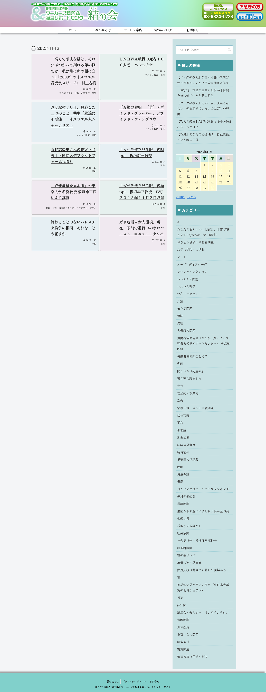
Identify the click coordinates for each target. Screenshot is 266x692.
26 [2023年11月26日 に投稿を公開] (180, 187)
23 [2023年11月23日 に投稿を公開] (212, 182)
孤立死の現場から (189, 378)
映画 (180, 467)
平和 (180, 422)
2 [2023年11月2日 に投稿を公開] (212, 165)
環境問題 (183, 503)
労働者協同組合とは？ (192, 356)
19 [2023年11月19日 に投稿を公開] (180, 182)
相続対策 (183, 518)
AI (178, 222)
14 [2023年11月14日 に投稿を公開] (196, 176)
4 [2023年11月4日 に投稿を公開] (229, 165)
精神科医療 (184, 548)
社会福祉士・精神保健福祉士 (197, 540)
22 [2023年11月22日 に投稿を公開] (204, 182)
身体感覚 (183, 627)
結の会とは (113, 681)
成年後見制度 (186, 445)
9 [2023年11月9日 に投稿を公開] (212, 170)
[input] (204, 49)
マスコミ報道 (186, 286)
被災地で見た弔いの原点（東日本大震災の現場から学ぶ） (203, 587)
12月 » (191, 197)
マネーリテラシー (189, 293)
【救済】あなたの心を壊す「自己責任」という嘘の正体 (204, 137)
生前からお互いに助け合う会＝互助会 (203, 511)
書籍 (180, 481)
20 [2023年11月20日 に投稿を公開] (188, 182)
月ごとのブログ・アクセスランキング (203, 489)
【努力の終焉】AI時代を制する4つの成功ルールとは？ (204, 124)
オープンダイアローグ (192, 264)
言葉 (180, 597)
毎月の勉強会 (186, 496)
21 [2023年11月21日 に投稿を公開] (196, 182)
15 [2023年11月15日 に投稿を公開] (204, 176)
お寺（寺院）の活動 (191, 249)
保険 (180, 315)
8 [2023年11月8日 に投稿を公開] (204, 170)
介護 (180, 301)
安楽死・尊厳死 (187, 393)
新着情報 (183, 452)
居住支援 (183, 415)
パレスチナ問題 (187, 279)
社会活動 (183, 533)
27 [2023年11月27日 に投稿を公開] (188, 187)
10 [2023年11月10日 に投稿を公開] (220, 170)
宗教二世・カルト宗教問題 (195, 408)
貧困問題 (183, 619)
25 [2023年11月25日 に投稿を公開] (229, 182)
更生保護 (183, 474)
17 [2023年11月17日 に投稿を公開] (220, 176)
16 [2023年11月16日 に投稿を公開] (212, 176)
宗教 (180, 400)
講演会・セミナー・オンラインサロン (203, 612)
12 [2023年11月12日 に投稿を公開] (180, 176)
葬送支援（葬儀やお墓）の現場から (201, 570)
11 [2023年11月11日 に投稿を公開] (228, 170)
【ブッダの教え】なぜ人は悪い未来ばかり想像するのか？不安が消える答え (203, 80)
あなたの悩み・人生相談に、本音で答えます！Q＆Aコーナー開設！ (203, 232)
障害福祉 (183, 642)
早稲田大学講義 (187, 459)
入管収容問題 (186, 330)
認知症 (181, 605)
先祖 (180, 323)
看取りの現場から (189, 526)
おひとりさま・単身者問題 (195, 242)
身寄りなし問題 (187, 634)
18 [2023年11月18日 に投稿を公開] (228, 176)
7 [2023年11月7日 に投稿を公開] (196, 170)
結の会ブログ (186, 555)
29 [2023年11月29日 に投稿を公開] (204, 187)
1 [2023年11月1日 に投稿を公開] (204, 165)
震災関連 (183, 649)
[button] (229, 50)
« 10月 (180, 197)
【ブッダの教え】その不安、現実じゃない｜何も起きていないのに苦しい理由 (203, 108)
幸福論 (181, 430)
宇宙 (180, 385)
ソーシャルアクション (192, 271)
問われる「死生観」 (191, 371)
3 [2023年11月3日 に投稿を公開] (221, 165)
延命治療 (183, 437)
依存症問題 (184, 308)
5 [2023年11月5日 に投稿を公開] (180, 170)
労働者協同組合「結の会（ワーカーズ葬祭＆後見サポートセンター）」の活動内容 (203, 343)
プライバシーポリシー (134, 681)
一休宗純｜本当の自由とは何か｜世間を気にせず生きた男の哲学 (203, 93)
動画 (180, 363)
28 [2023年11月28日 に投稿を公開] (196, 187)
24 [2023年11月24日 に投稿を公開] (220, 182)
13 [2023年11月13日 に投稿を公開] (188, 176)
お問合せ (154, 681)
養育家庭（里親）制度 (192, 656)
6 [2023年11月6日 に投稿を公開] (188, 170)
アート (181, 257)
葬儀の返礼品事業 (189, 562)
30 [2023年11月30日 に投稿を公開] (212, 187)
